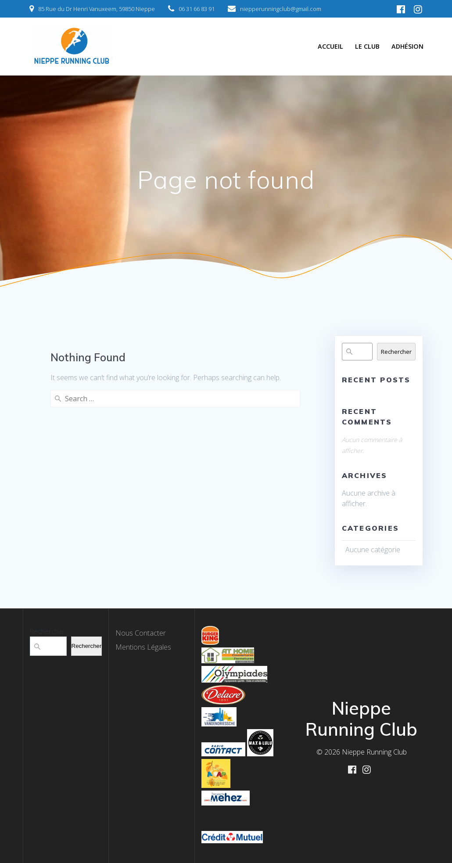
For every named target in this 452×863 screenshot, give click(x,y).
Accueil (330, 46)
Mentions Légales (143, 647)
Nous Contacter (140, 633)
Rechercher (396, 352)
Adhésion (407, 46)
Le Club (367, 46)
